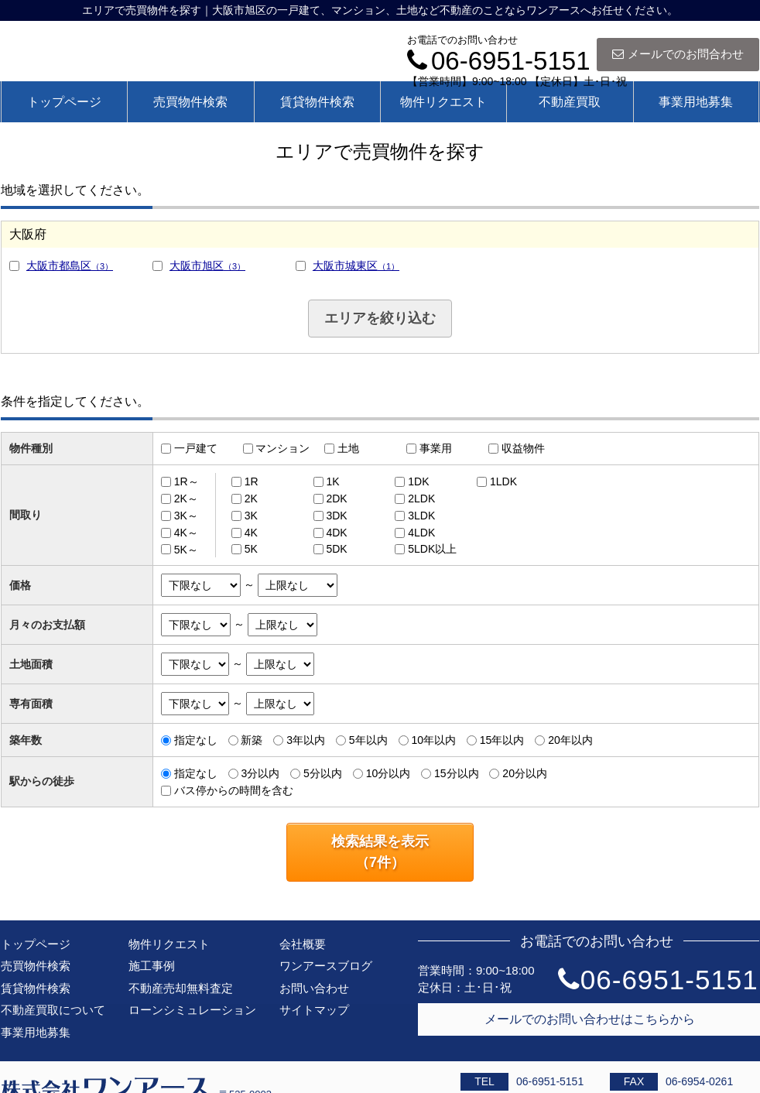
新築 (251, 740)
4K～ (186, 532)
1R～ (186, 481)
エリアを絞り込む (380, 318)
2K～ (186, 498)
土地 (348, 448)
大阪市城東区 (356, 265)
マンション (282, 448)
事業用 (435, 448)
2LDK (421, 498)
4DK (336, 532)
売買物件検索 (190, 101)
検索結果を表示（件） (380, 852)
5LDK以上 (432, 549)
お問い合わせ (314, 988)
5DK (336, 549)
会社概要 (302, 944)
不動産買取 (570, 101)
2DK (336, 498)
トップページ (64, 101)
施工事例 (151, 965)
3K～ (186, 515)
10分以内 (388, 773)
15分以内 (456, 773)
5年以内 (368, 740)
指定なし (195, 740)
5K (251, 549)
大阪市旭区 (207, 265)
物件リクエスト (443, 101)
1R (251, 481)
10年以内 (433, 740)
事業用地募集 (696, 101)
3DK (336, 515)
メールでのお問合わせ (678, 53)
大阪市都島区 (69, 265)
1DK (418, 481)
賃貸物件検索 (317, 101)
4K (251, 532)
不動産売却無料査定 (180, 988)
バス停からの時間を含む (233, 790)
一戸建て (195, 448)
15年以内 (502, 740)
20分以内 (524, 773)
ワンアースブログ (325, 965)
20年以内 (570, 740)
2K (251, 498)
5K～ (186, 549)
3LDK (421, 515)
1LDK (503, 481)
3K (251, 515)
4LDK (421, 532)
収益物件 (523, 448)
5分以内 (322, 773)
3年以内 (305, 740)
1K (332, 481)
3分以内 (260, 773)
